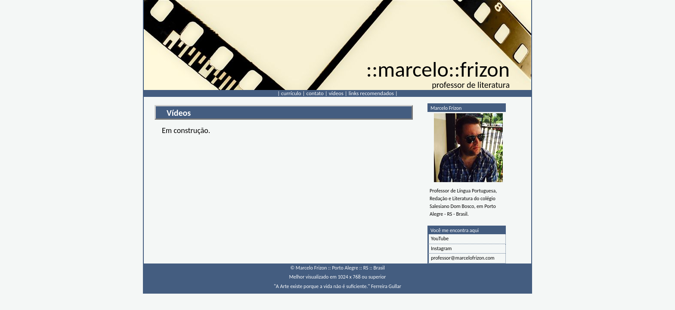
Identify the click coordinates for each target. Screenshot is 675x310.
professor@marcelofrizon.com (463, 258)
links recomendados (371, 93)
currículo (291, 93)
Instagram (441, 248)
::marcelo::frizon (438, 69)
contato (315, 93)
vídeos (336, 93)
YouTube (440, 239)
